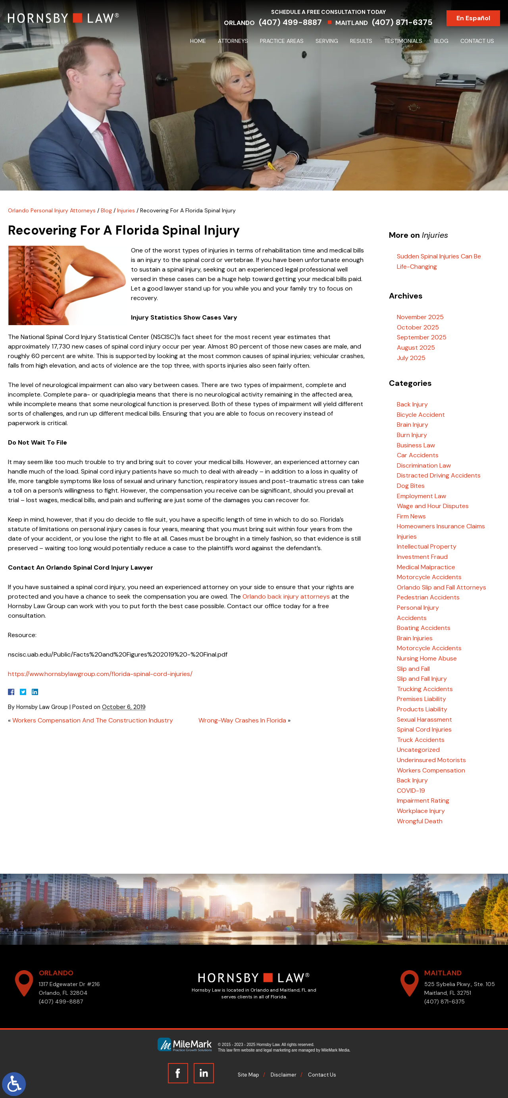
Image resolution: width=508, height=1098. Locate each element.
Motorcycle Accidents (429, 577)
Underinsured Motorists (431, 760)
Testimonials (403, 40)
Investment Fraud (422, 557)
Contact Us (477, 40)
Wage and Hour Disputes (433, 506)
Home (198, 40)
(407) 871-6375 (402, 22)
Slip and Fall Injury (422, 678)
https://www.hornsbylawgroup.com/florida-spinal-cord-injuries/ (100, 674)
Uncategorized (418, 749)
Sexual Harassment (424, 719)
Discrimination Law (424, 465)
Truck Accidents (420, 740)
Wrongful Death (420, 821)
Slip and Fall (413, 669)
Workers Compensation (431, 770)
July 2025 (411, 358)
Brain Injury (412, 424)
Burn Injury (412, 435)
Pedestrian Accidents (428, 597)
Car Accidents (418, 455)
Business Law (416, 445)
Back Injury (412, 404)
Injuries (126, 210)
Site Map (248, 1074)
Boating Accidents (423, 628)
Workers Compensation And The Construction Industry (92, 720)
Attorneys (233, 40)
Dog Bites (411, 486)
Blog (441, 40)
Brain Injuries (415, 638)
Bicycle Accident (421, 414)
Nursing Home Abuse (427, 658)
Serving (327, 40)
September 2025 (421, 337)
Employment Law (421, 496)
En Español (473, 18)
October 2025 (418, 327)
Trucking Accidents (425, 689)
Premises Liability (421, 699)
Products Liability (422, 709)
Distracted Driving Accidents (439, 475)
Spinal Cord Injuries (424, 729)
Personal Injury (418, 607)
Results (361, 40)
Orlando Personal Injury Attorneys (52, 210)
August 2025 (416, 347)
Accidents (412, 618)
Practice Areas (282, 40)
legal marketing (277, 1050)
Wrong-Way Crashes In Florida (242, 720)
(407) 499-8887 (290, 22)
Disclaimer (283, 1074)
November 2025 (420, 317)
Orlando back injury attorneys (286, 596)
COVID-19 (411, 790)
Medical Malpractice (426, 567)
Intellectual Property (426, 546)
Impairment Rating (423, 800)
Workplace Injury (421, 811)
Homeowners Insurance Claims (441, 526)
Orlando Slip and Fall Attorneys (441, 587)
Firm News (411, 516)
